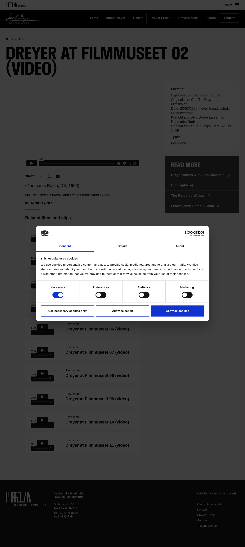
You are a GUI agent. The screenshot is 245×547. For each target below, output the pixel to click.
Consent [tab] (65, 246)
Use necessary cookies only (67, 310)
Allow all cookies (177, 310)
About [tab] (180, 246)
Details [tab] (122, 246)
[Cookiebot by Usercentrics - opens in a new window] (187, 233)
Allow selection (122, 310)
